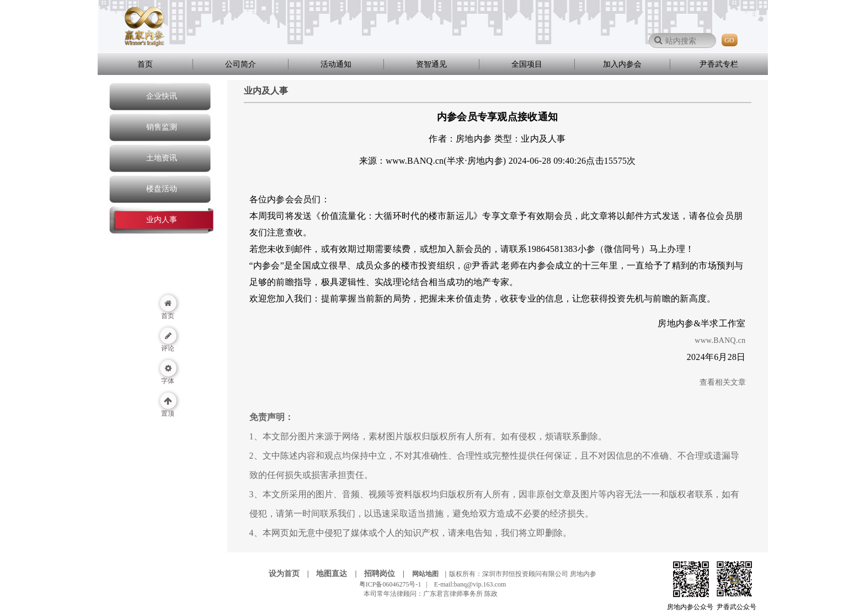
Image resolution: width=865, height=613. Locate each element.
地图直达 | (339, 573)
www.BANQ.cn (720, 340)
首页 (145, 64)
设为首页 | (292, 573)
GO (729, 40)
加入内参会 (622, 64)
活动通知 (336, 64)
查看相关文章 (723, 382)
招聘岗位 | (387, 573)
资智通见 (431, 64)
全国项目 (526, 64)
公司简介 (240, 64)
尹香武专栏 (719, 64)
